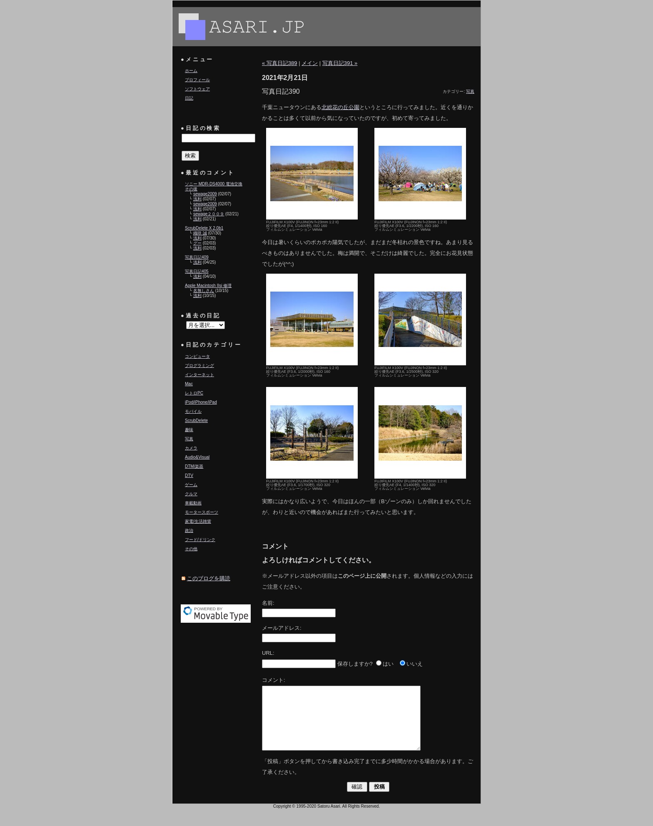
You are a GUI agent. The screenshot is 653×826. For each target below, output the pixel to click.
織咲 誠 (200, 233)
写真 (189, 439)
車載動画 (193, 503)
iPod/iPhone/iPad (201, 402)
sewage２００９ (208, 214)
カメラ (191, 448)
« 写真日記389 (279, 63)
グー (197, 243)
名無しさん (203, 290)
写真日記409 (197, 257)
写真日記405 (197, 271)
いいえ (414, 664)
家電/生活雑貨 (198, 521)
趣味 (189, 429)
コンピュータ (197, 356)
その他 (191, 549)
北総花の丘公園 (340, 107)
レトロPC (194, 393)
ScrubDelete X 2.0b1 (204, 228)
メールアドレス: (282, 628)
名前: (268, 603)
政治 (189, 530)
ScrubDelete (196, 420)
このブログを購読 (208, 578)
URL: (268, 653)
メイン (310, 63)
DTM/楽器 (194, 466)
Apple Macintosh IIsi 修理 (208, 285)
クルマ (191, 494)
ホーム (191, 70)
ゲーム (191, 484)
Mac (189, 384)
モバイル (193, 411)
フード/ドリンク (200, 539)
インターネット (199, 374)
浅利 (197, 199)
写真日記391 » (340, 63)
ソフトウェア (197, 89)
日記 (189, 98)
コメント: (273, 680)
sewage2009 (205, 194)
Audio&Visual (197, 457)
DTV (189, 475)
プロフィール (197, 79)
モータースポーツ (201, 512)
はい (388, 664)
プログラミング (199, 365)
